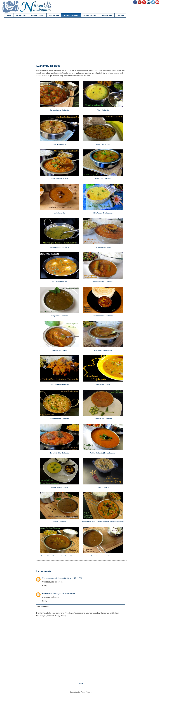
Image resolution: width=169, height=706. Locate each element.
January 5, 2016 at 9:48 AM (63, 594)
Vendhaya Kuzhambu (103, 384)
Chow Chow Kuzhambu (103, 178)
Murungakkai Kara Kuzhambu (103, 281)
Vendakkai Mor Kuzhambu (59, 487)
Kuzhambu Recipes (71, 15)
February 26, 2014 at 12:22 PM (69, 578)
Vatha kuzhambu (59, 213)
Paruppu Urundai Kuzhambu (59, 110)
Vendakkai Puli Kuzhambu (103, 418)
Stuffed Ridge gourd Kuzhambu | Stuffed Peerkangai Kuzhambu (103, 521)
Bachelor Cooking (37, 15)
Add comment (43, 607)
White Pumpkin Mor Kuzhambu (103, 213)
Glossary (120, 15)
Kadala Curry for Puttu (103, 144)
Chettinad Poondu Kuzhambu (103, 316)
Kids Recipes (54, 15)
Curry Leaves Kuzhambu (59, 316)
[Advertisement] (80, 41)
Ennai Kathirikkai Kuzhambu (59, 453)
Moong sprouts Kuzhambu (59, 178)
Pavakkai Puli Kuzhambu (103, 247)
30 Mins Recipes (89, 15)
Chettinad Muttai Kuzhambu (59, 418)
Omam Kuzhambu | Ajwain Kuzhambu (103, 556)
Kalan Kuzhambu (103, 487)
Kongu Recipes (106, 15)
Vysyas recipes (49, 578)
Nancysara (47, 594)
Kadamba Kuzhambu (59, 144)
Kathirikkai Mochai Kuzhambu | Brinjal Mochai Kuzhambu (59, 556)
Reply (44, 585)
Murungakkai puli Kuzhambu (103, 350)
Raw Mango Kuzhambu (59, 350)
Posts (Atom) (86, 692)
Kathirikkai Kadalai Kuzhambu (59, 384)
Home (9, 15)
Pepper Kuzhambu (59, 521)
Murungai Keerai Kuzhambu (59, 247)
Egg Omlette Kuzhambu (59, 281)
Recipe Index (21, 15)
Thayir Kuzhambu (103, 110)
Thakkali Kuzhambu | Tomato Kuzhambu (103, 453)
